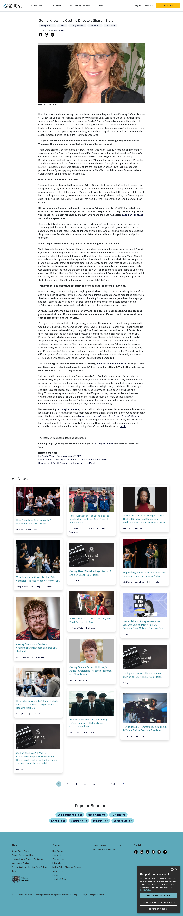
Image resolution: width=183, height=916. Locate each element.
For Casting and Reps (80, 5)
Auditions (85, 529)
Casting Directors (77, 26)
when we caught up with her (112, 363)
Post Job (148, 5)
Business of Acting (98, 529)
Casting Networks (60, 30)
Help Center (57, 851)
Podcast (126, 634)
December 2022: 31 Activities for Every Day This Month (67, 463)
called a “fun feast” (133, 214)
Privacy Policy (58, 863)
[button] (158, 908)
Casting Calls (36, 5)
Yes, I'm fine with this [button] (158, 895)
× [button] (176, 869)
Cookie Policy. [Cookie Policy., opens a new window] (145, 890)
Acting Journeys (47, 26)
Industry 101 (154, 582)
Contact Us (57, 855)
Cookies (56, 875)
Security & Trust (59, 879)
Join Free (168, 5)
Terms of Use (58, 859)
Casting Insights (139, 528)
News (101, 5)
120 (113, 784)
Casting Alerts (79, 820)
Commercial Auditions (70, 814)
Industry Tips (100, 820)
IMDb (123, 426)
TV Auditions (118, 814)
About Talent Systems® (22, 851)
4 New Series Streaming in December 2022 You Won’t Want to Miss (73, 459)
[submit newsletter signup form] (119, 845)
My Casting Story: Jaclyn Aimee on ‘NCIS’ (59, 456)
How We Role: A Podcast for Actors (27, 859)
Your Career (110, 26)
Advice (62, 26)
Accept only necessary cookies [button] (159, 903)
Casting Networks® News (23, 855)
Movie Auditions (96, 814)
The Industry (95, 26)
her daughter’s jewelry (68, 409)
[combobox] (172, 869)
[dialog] (158, 889)
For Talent (56, 5)
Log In (138, 5)
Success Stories (123, 820)
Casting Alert (74, 581)
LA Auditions (58, 820)
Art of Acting (21, 530)
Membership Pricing (20, 863)
